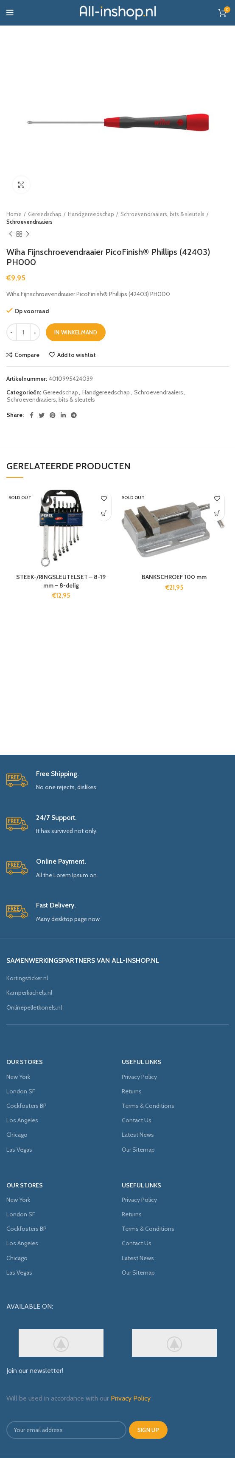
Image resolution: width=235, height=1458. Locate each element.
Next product (27, 234)
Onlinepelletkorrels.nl (34, 1007)
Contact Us (136, 1120)
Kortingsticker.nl (27, 978)
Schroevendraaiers (29, 221)
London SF (20, 1091)
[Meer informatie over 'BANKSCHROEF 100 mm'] (217, 513)
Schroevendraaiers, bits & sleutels (162, 214)
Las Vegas (19, 1149)
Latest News (138, 1134)
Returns (132, 1091)
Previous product (10, 234)
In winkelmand (75, 332)
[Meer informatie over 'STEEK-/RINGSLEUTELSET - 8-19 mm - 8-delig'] (103, 513)
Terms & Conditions (148, 1106)
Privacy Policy (139, 1077)
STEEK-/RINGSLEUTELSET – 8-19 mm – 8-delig (61, 581)
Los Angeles (22, 1120)
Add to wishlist (76, 355)
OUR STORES (24, 1062)
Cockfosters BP (26, 1106)
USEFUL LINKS (141, 1062)
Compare (26, 355)
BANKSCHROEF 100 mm (174, 577)
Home (14, 214)
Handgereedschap (91, 214)
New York (18, 1077)
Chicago (17, 1134)
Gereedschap (45, 214)
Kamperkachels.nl (29, 992)
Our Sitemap (138, 1149)
